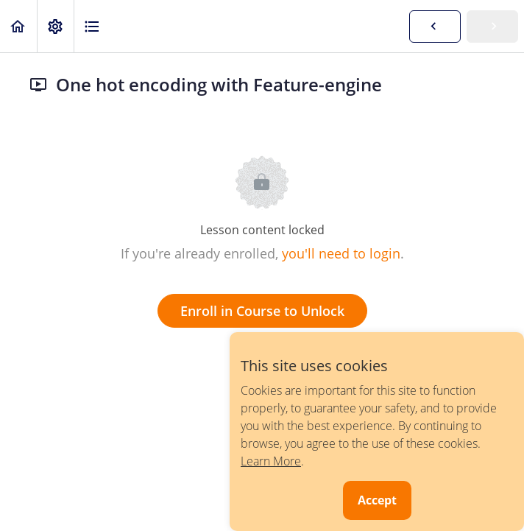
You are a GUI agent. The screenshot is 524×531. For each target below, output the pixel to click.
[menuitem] (55, 26)
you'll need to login (341, 253)
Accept (377, 500)
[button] (18, 26)
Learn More (271, 461)
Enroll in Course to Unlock (262, 311)
